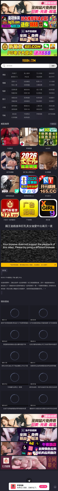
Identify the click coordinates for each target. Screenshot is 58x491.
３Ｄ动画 (52, 81)
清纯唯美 (27, 101)
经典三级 (27, 93)
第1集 (4, 270)
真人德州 (27, 73)
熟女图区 (39, 101)
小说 (4, 107)
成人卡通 (39, 89)
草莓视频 (39, 114)
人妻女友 (39, 106)
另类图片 (52, 101)
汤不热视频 (51, 114)
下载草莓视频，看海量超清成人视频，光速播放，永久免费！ (33, 265)
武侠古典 (52, 106)
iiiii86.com (29, 61)
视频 (4, 83)
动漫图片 (52, 98)
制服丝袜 (14, 93)
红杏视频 (14, 117)
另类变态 (52, 93)
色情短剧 (27, 117)
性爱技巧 (52, 109)
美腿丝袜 (14, 101)
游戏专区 (52, 73)
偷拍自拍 (27, 89)
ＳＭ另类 (52, 85)
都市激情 (14, 106)
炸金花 (27, 77)
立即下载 (43, 486)
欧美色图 (39, 98)
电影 (4, 91)
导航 (4, 115)
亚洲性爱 (14, 89)
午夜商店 (27, 114)
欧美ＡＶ (39, 81)
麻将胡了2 (14, 77)
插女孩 (14, 114)
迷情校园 (14, 109)
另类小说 (27, 109)
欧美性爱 (52, 89)
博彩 (4, 75)
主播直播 (39, 85)
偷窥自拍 (14, 98)
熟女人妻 (14, 85)
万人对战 (39, 73)
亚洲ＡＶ (14, 81)
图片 (4, 99)
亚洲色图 (27, 98)
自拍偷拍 (27, 81)
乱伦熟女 (39, 93)
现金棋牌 (39, 77)
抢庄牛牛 (52, 77)
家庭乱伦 (27, 106)
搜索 (53, 66)
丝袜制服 (27, 85)
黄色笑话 (39, 109)
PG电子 (14, 73)
